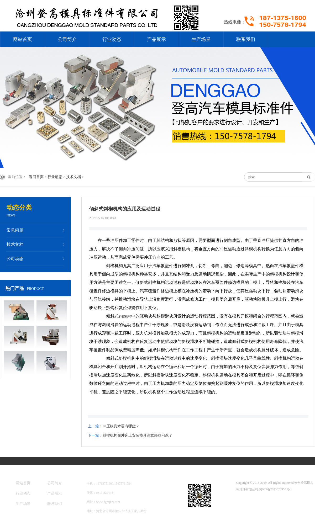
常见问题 (15, 230)
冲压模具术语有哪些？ (121, 426)
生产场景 (201, 39)
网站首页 (22, 39)
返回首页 (36, 177)
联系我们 (245, 39)
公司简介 (67, 39)
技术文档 (73, 177)
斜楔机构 (125, 316)
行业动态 (111, 39)
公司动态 (15, 258)
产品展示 (156, 39)
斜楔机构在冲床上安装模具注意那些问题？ (137, 435)
